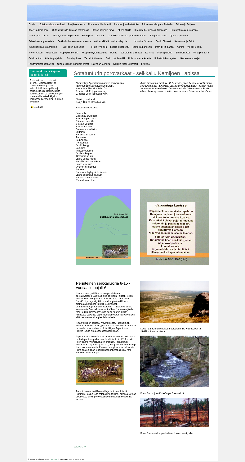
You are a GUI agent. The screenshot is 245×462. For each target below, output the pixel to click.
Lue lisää (38, 107)
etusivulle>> (80, 446)
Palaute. (54, 459)
